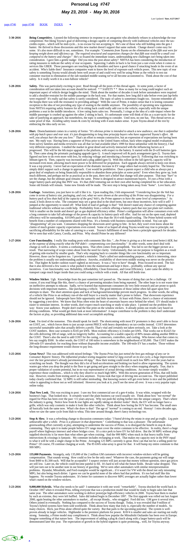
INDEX (58, 24)
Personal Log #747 (90, 4)
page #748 (28, 24)
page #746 (10, 24)
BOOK (44, 24)
